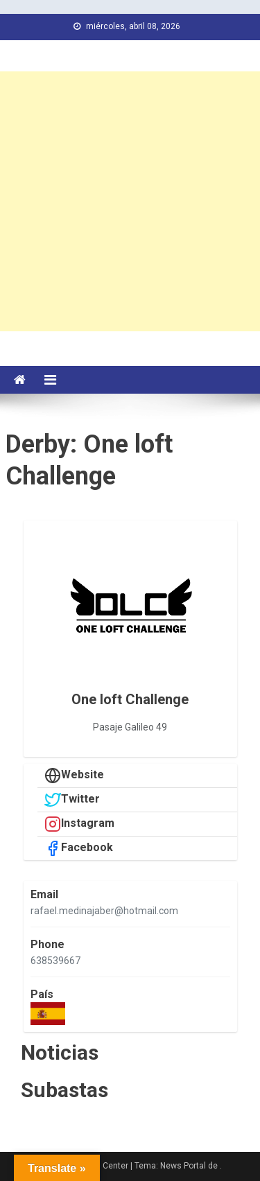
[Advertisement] (130, 201)
